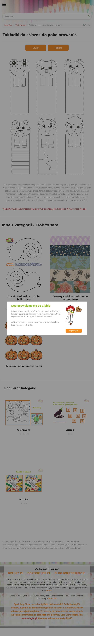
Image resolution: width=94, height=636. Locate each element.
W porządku (73, 331)
